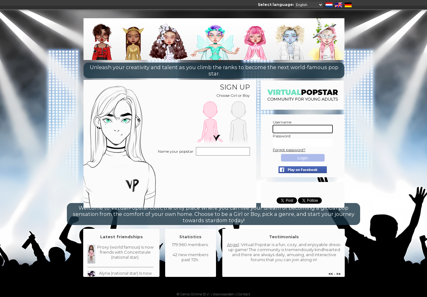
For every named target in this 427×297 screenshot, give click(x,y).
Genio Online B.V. (195, 294)
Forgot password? (289, 149)
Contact (243, 294)
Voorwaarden (224, 294)
